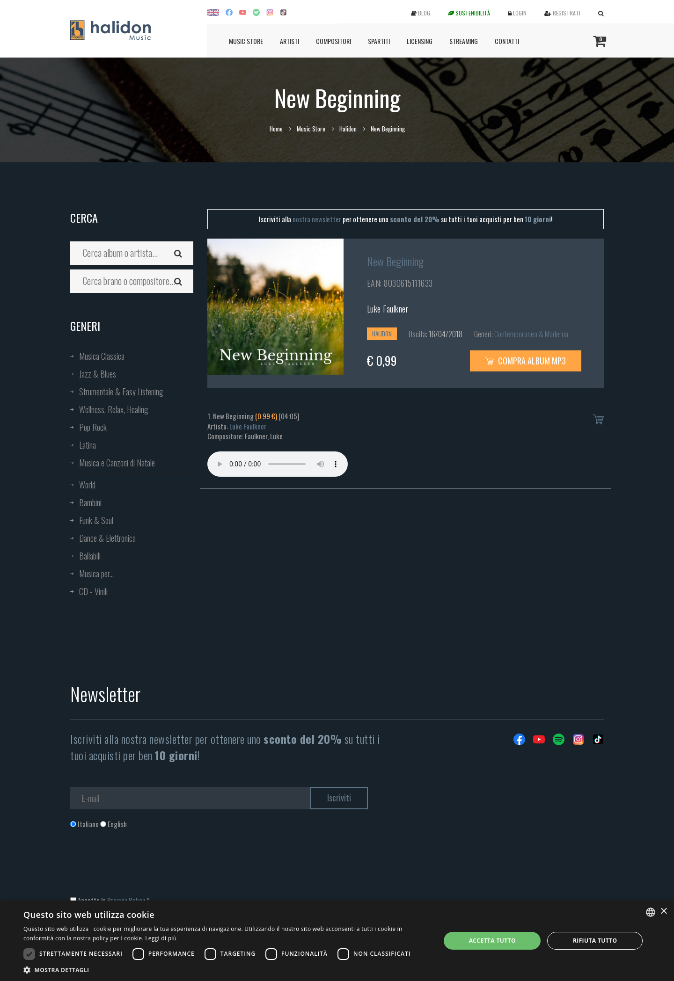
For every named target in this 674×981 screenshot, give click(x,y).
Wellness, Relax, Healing (113, 409)
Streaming (463, 41)
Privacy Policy (126, 900)
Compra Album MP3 (525, 361)
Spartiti (379, 41)
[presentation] (141, 867)
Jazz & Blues (97, 374)
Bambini (90, 502)
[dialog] (337, 941)
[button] (225, 969)
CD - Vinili (93, 591)
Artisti (289, 41)
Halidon (348, 128)
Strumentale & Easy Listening (121, 391)
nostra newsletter (317, 219)
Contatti (507, 41)
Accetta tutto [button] (492, 941)
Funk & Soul (96, 520)
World (87, 485)
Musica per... (96, 573)
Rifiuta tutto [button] (595, 941)
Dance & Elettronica (107, 538)
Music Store (246, 41)
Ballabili (90, 556)
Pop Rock (93, 427)
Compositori (333, 41)
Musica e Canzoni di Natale (117, 463)
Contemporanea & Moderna (531, 334)
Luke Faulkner (388, 309)
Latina (87, 445)
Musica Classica (102, 356)
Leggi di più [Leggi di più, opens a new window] (160, 938)
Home (276, 128)
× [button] (663, 911)
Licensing (419, 41)
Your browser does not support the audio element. (277, 464)
